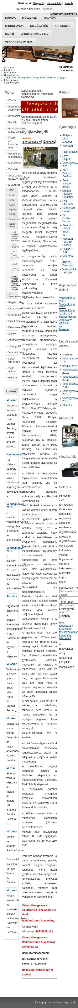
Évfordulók (13, 314)
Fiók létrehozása (66, 624)
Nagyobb (38, 3)
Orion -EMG (12, 225)
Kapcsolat (63, 25)
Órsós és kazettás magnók (13, 142)
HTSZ (12, 214)
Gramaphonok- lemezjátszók (13, 130)
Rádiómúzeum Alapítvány (13, 108)
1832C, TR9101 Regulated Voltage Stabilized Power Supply (14, 283)
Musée (10, 718)
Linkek (12, 333)
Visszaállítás (54, 3)
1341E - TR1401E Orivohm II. (14, 268)
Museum (11, 400)
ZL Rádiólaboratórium (13, 295)
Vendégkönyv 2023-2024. (67, 312)
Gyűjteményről (15, 454)
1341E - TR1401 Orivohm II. (14, 255)
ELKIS (12, 204)
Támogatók (13, 346)
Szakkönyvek (13, 321)
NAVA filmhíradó (13, 360)
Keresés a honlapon (28, 8)
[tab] (17, 389)
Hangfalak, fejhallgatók (13, 155)
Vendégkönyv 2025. (19, 42)
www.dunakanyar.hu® (63, 1002)
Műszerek (13, 185)
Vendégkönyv (13, 352)
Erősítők (13, 169)
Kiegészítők (39, 25)
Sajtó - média (12, 370)
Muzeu (10, 768)
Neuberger (13, 219)
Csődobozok (13, 308)
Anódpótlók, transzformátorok (13, 177)
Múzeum (11, 831)
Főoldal (12, 100)
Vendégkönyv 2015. (35, 34)
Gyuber (13, 209)
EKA (11, 195)
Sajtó (9, 34)
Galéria (12, 377)
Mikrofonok (14, 25)
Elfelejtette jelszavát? (65, 637)
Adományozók (13, 339)
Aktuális (11, 596)
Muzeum (11, 890)
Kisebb (68, 3)
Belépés (65, 615)
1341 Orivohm (14, 246)
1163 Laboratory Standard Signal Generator (14, 236)
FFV (11, 190)
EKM (11, 200)
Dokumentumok (13, 327)
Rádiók (12, 122)
